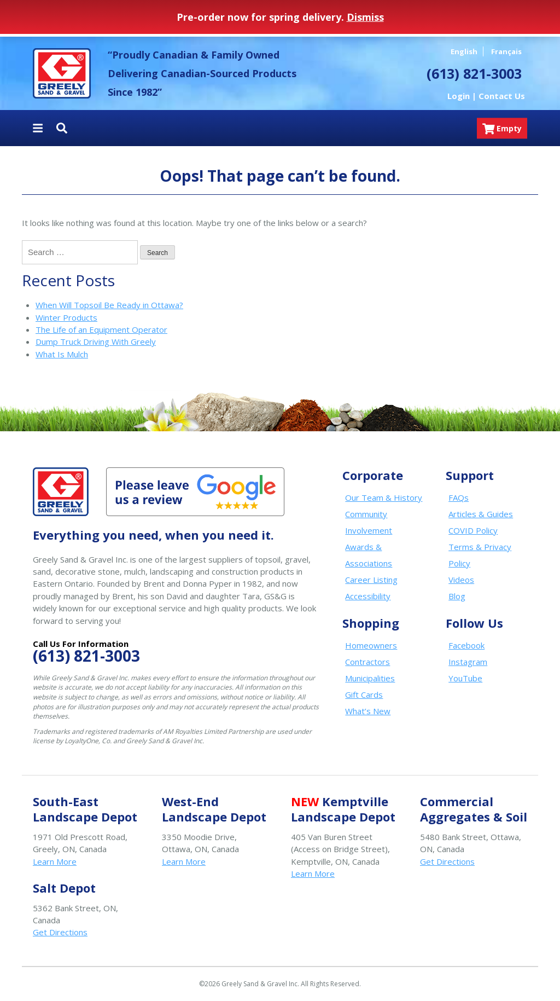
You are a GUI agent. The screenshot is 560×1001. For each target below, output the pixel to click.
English (464, 51)
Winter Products (66, 317)
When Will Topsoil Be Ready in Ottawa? (109, 304)
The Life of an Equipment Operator (101, 329)
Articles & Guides (480, 513)
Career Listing (371, 579)
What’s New (367, 710)
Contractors (367, 661)
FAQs (458, 497)
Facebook (466, 645)
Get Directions (447, 861)
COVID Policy (473, 530)
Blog (456, 596)
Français (506, 51)
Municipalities (370, 678)
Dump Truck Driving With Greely (96, 341)
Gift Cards (364, 694)
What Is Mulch (62, 354)
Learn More (55, 861)
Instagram (467, 661)
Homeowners (371, 645)
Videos (461, 579)
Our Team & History (383, 497)
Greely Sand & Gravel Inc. (62, 73)
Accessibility (367, 596)
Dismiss (365, 17)
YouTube (465, 678)
